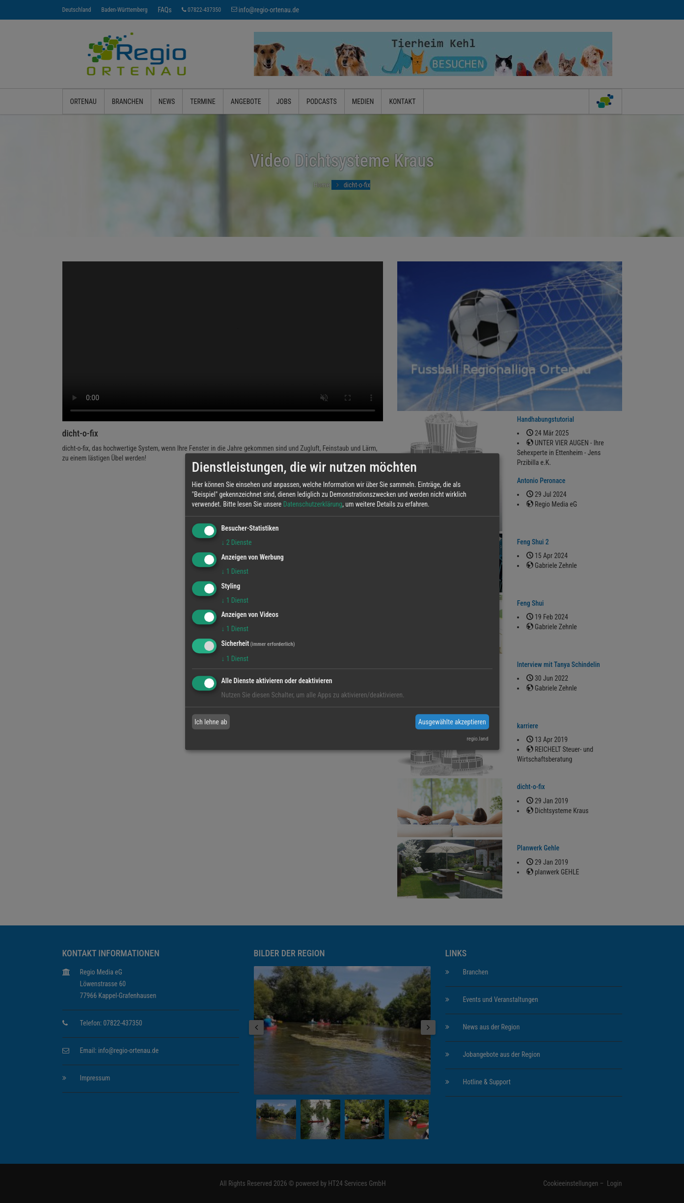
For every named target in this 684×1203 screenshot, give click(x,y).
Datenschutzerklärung (313, 504)
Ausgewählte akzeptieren (452, 722)
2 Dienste (236, 542)
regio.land (477, 739)
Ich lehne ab (210, 722)
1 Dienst (234, 571)
